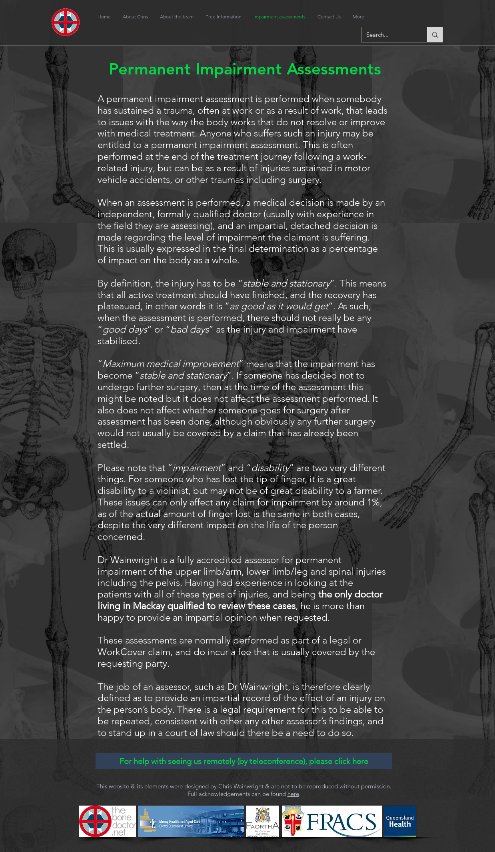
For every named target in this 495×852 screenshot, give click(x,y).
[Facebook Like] (411, 17)
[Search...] (388, 34)
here (293, 794)
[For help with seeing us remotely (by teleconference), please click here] (244, 761)
